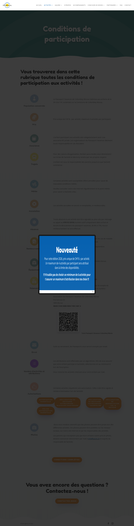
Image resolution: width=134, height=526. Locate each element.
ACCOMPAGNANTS (79, 5)
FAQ (121, 5)
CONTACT (128, 5)
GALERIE (57, 5)
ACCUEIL (39, 5)
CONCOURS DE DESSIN (95, 5)
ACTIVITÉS (47, 5)
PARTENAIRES (111, 5)
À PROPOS (67, 5)
